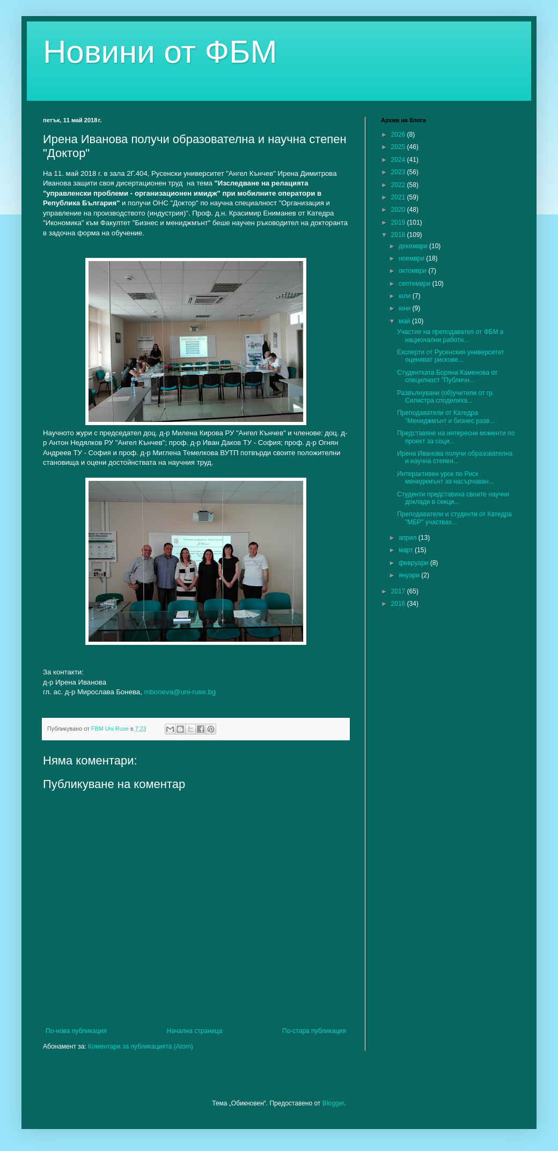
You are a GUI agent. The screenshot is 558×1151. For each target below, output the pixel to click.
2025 (399, 147)
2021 (399, 197)
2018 (399, 235)
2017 (399, 591)
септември (415, 283)
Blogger (333, 1103)
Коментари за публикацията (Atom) (140, 1046)
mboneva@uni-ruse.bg (180, 692)
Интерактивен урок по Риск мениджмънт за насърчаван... (445, 477)
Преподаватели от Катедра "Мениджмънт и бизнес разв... (446, 416)
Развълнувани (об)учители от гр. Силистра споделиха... (445, 396)
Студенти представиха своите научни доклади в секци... (453, 498)
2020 (399, 209)
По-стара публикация (314, 1031)
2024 (399, 160)
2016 (399, 603)
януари (410, 575)
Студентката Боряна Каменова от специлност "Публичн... (447, 376)
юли (406, 296)
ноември (412, 258)
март (407, 550)
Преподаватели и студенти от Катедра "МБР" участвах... (454, 517)
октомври (413, 270)
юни (406, 308)
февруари (414, 563)
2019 (399, 222)
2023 (399, 172)
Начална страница (194, 1031)
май (405, 321)
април (408, 537)
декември (414, 246)
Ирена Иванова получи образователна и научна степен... (454, 457)
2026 (399, 134)
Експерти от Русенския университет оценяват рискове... (450, 355)
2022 (399, 185)
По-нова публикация (76, 1031)
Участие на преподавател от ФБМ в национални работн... (450, 335)
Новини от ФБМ (160, 52)
